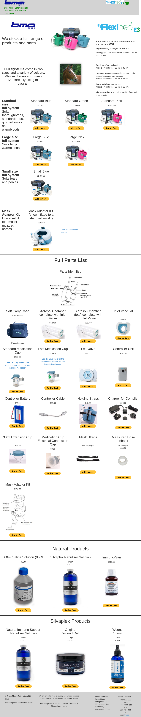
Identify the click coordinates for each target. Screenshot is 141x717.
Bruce (126, 715)
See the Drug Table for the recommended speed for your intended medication (17, 365)
